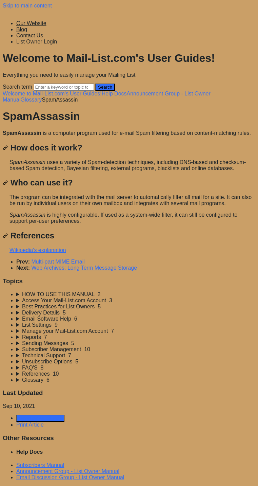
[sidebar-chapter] (135, 294)
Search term (17, 87)
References (28, 235)
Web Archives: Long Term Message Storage (84, 268)
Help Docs (114, 93)
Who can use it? (38, 182)
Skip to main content (27, 5)
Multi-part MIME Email (57, 262)
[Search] (64, 87)
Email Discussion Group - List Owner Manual (70, 477)
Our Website (31, 23)
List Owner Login (36, 41)
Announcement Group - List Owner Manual (67, 471)
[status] (129, 133)
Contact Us (29, 35)
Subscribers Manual (40, 465)
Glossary (31, 100)
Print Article (30, 425)
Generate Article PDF (40, 418)
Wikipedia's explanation (37, 250)
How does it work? (42, 147)
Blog (21, 29)
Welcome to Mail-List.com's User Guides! (52, 93)
